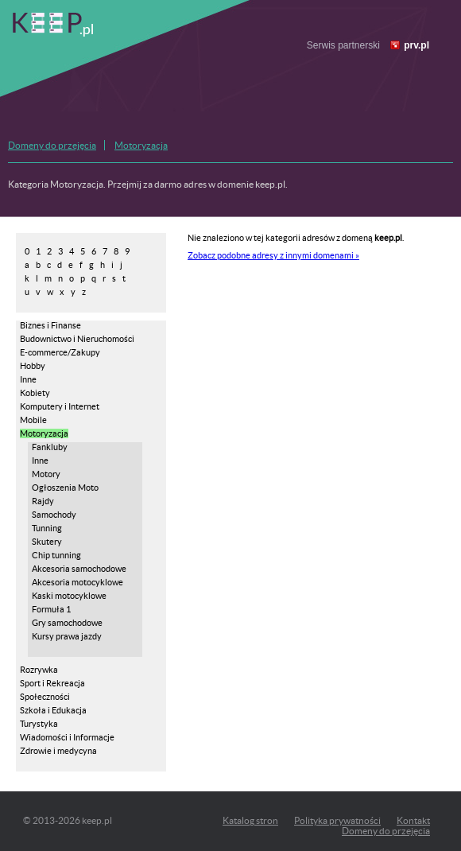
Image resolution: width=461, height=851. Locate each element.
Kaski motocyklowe (69, 595)
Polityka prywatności (337, 820)
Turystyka (39, 724)
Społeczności (45, 696)
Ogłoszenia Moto (65, 487)
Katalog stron (250, 820)
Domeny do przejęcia (52, 145)
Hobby (32, 366)
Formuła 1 (51, 609)
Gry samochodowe (67, 623)
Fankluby (50, 447)
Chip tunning (56, 555)
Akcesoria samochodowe (79, 568)
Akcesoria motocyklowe (77, 582)
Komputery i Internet (59, 406)
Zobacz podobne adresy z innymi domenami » (273, 255)
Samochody (54, 514)
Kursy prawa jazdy (67, 636)
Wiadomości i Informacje (67, 737)
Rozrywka (39, 669)
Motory (46, 474)
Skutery (47, 541)
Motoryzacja (141, 145)
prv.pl (416, 45)
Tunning (47, 528)
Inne (28, 379)
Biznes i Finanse (50, 325)
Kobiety (35, 393)
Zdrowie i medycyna (58, 751)
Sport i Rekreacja (52, 683)
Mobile (33, 420)
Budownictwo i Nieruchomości (77, 339)
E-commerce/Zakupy (60, 352)
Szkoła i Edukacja (53, 710)
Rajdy (43, 501)
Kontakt (413, 820)
